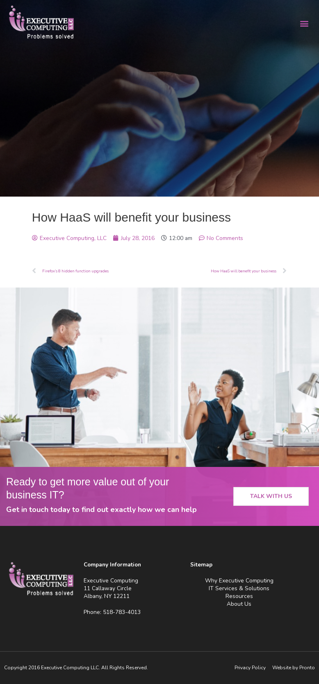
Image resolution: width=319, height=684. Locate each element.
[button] (304, 23)
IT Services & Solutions (239, 588)
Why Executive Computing (239, 580)
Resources (239, 596)
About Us (239, 604)
